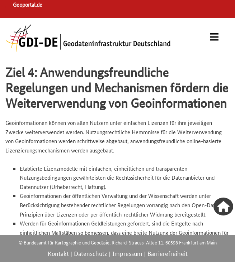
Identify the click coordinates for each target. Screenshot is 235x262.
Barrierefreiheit (167, 253)
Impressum (127, 253)
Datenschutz (90, 253)
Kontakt (58, 253)
